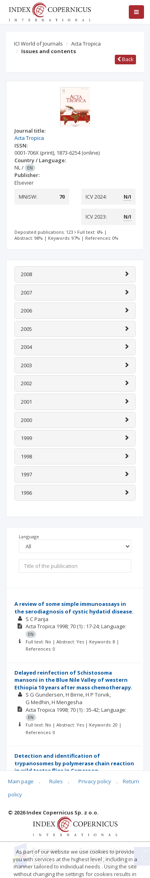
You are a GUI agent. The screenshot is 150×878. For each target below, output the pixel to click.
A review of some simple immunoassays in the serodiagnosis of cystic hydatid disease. (74, 607)
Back (125, 59)
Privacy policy (94, 781)
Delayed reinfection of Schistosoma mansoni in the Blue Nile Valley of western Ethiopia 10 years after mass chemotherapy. (73, 680)
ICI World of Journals (38, 43)
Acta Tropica (86, 43)
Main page (21, 781)
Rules (56, 781)
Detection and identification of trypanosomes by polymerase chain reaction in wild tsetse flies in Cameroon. (74, 763)
